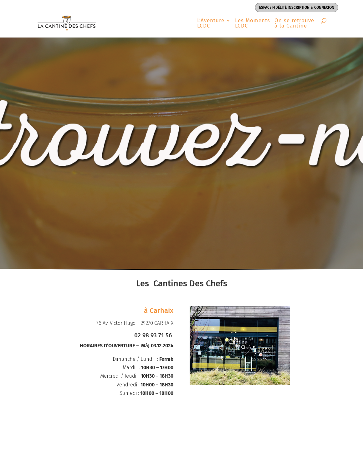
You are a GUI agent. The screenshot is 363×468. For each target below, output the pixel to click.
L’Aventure (210, 23)
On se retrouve (294, 23)
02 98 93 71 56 (153, 335)
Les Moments (252, 23)
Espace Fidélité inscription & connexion (296, 7)
